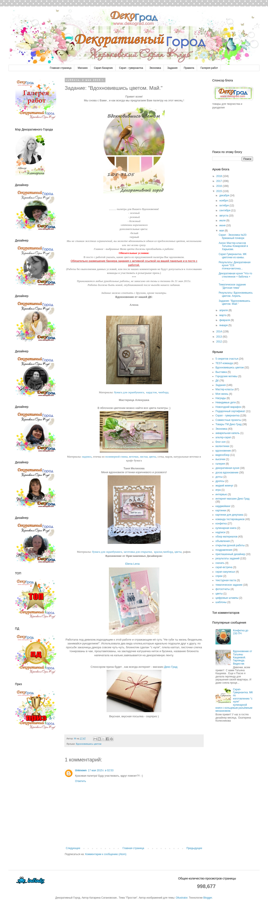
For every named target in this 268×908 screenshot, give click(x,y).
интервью (221, 494)
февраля (225, 320)
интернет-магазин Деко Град (232, 498)
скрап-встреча (223, 567)
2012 (219, 341)
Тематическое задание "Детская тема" (232, 286)
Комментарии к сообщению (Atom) (105, 854)
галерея (220, 463)
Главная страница (60, 67)
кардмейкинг (222, 506)
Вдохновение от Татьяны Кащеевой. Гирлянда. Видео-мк (242, 657)
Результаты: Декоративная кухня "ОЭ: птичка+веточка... (234, 265)
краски (158, 551)
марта (223, 315)
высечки (220, 459)
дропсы (219, 481)
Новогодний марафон (228, 406)
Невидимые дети (225, 402)
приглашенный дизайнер (230, 554)
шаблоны (221, 602)
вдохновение (223, 450)
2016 (219, 186)
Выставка (221, 372)
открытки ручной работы (230, 545)
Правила (189, 67)
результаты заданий (227, 558)
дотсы (219, 476)
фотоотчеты (222, 589)
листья (144, 456)
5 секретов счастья (226, 358)
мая (222, 230)
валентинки (222, 446)
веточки (133, 456)
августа (224, 215)
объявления (222, 541)
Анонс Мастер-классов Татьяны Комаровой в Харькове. (233, 246)
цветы (152, 456)
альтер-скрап (223, 437)
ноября (224, 200)
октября (224, 205)
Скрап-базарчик (103, 67)
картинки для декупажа (229, 514)
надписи (220, 532)
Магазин (82, 67)
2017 (219, 181)
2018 (219, 176)
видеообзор (222, 454)
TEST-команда (224, 363)
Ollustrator (182, 897)
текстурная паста (225, 580)
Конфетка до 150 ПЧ (240, 632)
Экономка (155, 67)
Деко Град (170, 666)
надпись (87, 456)
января (223, 325)
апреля (224, 310)
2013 (219, 336)
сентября (225, 210)
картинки (220, 510)
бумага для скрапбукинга (129, 392)
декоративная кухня (227, 468)
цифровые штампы (226, 597)
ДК (217, 380)
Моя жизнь (221, 393)
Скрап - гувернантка (131, 67)
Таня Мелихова (134, 468)
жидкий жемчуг (224, 485)
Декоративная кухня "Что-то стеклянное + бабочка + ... (235, 276)
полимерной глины (116, 456)
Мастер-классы (224, 389)
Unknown (81, 770)
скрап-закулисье (225, 571)
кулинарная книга (225, 528)
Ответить (80, 781)
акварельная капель (227, 433)
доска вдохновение (226, 472)
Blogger (207, 897)
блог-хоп (220, 441)
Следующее (73, 848)
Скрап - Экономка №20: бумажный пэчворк (233, 236)
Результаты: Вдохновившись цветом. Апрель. (236, 294)
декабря (224, 195)
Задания (172, 67)
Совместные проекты (228, 420)
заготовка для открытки (137, 551)
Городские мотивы (226, 376)
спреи (219, 576)
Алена (134, 304)
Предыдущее (194, 848)
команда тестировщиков (230, 519)
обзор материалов (226, 536)
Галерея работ (209, 67)
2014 (219, 331)
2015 (219, 191)
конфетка (221, 523)
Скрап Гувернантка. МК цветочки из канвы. (233, 256)
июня (222, 225)
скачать (219, 562)
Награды (220, 398)
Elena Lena (132, 563)
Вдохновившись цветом (88, 744)
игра (218, 489)
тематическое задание (228, 584)
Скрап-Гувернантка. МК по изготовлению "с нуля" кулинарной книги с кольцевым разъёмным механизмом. (234, 700)
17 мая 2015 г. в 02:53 (100, 770)
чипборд (163, 392)
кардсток (151, 392)
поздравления (223, 549)
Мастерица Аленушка (134, 400)
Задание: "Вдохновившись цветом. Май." (234, 302)
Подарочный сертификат (230, 411)
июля (222, 220)
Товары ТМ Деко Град (228, 424)
